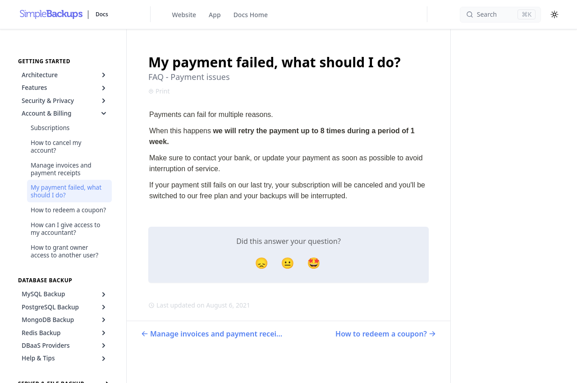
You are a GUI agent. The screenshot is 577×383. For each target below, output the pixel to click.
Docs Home (251, 14)
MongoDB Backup (65, 319)
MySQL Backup (65, 294)
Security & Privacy (65, 100)
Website (184, 14)
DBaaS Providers (65, 345)
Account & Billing (65, 113)
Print (159, 91)
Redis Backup (65, 332)
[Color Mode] (554, 14)
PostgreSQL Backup (65, 307)
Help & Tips (65, 358)
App (215, 14)
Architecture (65, 74)
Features (65, 87)
